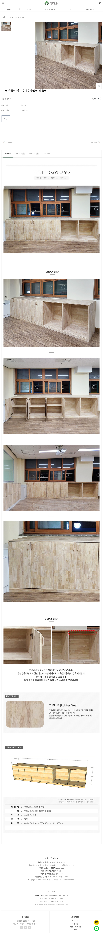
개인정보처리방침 (75, 926)
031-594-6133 (44, 895)
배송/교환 (46, 153)
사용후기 (20, 153)
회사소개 (75, 921)
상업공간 (30, 9)
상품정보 (8, 153)
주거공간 (70, 9)
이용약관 (75, 924)
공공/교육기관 (50, 9)
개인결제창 (90, 9)
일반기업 (10, 9)
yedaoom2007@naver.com (54, 868)
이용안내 (75, 929)
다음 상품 (93, 142)
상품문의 (34, 153)
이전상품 (9, 142)
